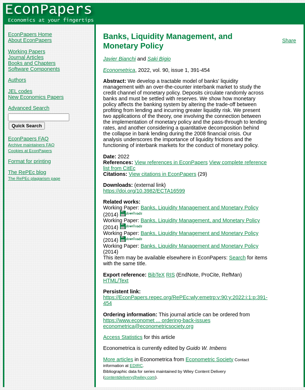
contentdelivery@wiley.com (130, 377)
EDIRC (136, 365)
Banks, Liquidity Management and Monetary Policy (199, 208)
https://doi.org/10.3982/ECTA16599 (144, 191)
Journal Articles (26, 57)
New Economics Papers (36, 97)
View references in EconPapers (171, 162)
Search (237, 257)
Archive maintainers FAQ (31, 145)
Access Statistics (122, 337)
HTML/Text (116, 280)
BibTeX (156, 275)
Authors (17, 80)
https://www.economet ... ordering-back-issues (156, 320)
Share (289, 40)
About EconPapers (30, 40)
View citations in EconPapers (162, 174)
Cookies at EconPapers (30, 150)
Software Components (34, 69)
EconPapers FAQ (28, 139)
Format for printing (29, 161)
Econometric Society (209, 359)
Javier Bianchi (119, 59)
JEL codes (20, 91)
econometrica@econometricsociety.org (148, 326)
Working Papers (26, 51)
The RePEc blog (27, 172)
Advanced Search (29, 108)
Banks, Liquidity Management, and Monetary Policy (200, 220)
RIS (170, 275)
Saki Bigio (159, 59)
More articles (118, 359)
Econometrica (119, 70)
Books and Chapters (31, 63)
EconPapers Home (30, 34)
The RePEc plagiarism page (34, 178)
